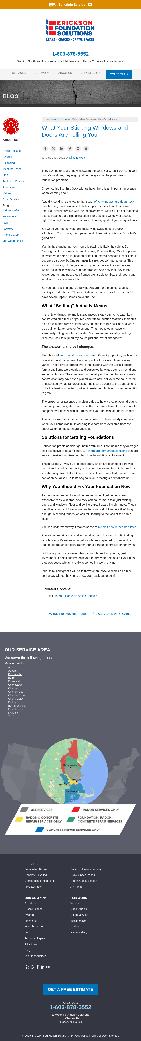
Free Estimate (33, 884)
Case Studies (11, 197)
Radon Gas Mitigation (83, 878)
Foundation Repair (36, 867)
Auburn (12, 668)
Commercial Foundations (40, 878)
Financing (9, 160)
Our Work (42, 73)
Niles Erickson (77, 155)
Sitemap (114, 1033)
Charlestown (15, 682)
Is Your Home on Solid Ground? (76, 593)
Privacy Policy (79, 1033)
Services (17, 73)
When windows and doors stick (114, 199)
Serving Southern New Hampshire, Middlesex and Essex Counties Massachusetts (70, 61)
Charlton (13, 686)
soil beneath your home (75, 353)
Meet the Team (12, 166)
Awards (7, 154)
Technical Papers (13, 179)
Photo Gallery (11, 232)
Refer (6, 220)
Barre (11, 675)
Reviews (8, 226)
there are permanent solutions (107, 448)
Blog (6, 203)
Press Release (12, 148)
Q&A (6, 172)
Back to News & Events (112, 611)
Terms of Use (99, 1033)
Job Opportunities (13, 238)
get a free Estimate (70, 987)
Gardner (13, 713)
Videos (7, 191)
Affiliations (9, 185)
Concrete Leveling (36, 872)
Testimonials (10, 214)
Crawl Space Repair (82, 872)
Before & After (11, 208)
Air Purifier (76, 884)
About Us (66, 73)
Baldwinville (15, 672)
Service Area (93, 73)
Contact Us (122, 73)
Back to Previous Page (67, 611)
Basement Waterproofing (85, 867)
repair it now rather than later (117, 525)
